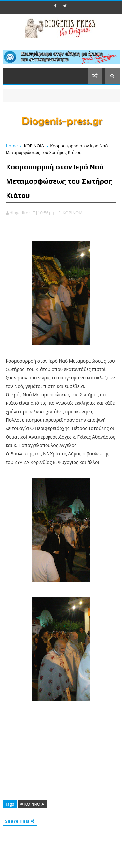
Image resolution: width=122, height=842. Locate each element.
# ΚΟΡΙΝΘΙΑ (32, 804)
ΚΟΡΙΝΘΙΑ (34, 145)
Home (12, 145)
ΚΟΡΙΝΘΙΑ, (73, 213)
